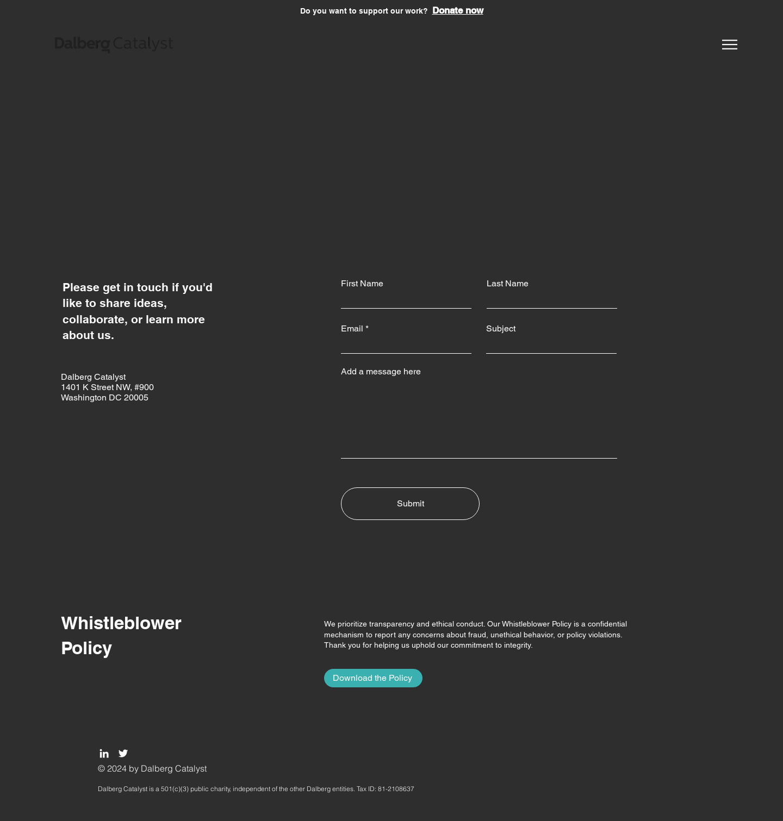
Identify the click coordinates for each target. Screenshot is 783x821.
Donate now (457, 10)
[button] (729, 44)
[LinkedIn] (104, 753)
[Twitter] (123, 753)
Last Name (508, 283)
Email (352, 328)
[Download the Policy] (373, 678)
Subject (500, 328)
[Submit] (410, 503)
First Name (362, 283)
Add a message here (381, 371)
